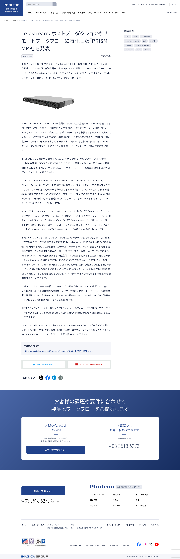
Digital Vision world (132, 41)
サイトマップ (125, 545)
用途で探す (55, 12)
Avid (135, 37)
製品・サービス (38, 524)
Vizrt (138, 50)
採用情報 (162, 4)
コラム (123, 12)
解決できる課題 (68, 12)
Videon (147, 50)
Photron (128, 45)
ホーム (134, 4)
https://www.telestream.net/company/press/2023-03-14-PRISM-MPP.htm (58, 351)
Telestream (129, 50)
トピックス (14, 20)
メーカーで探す (41, 12)
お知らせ (174, 4)
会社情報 (154, 4)
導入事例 (81, 12)
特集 (90, 12)
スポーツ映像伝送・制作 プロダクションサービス (86, 528)
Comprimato (146, 37)
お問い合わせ (172, 12)
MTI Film (153, 41)
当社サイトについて (75, 545)
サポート (97, 12)
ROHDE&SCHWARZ (142, 45)
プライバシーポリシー (92, 545)
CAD (72, 525)
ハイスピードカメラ (54, 525)
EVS (144, 41)
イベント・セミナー (111, 12)
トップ (30, 12)
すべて (127, 37)
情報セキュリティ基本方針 (110, 545)
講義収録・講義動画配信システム (58, 528)
